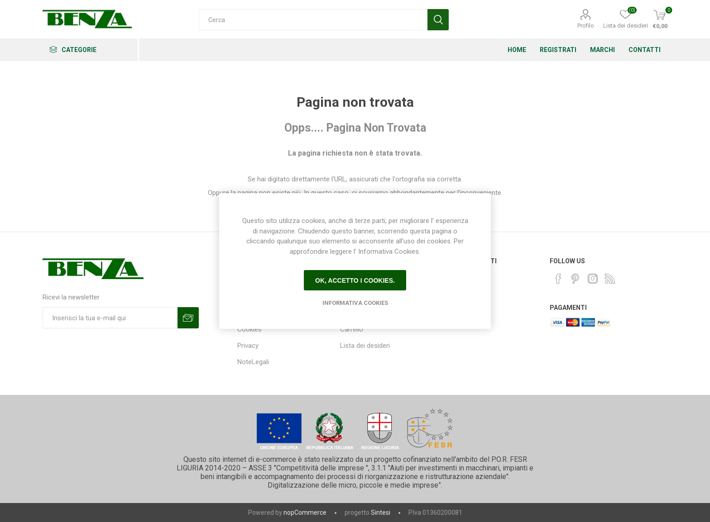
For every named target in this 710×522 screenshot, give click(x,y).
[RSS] (610, 278)
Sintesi (380, 512)
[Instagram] (592, 278)
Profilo (585, 25)
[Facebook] (558, 278)
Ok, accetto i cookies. (355, 280)
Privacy (248, 346)
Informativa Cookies (355, 302)
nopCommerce (304, 512)
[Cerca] (313, 19)
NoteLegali (253, 362)
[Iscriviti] (110, 317)
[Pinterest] (575, 278)
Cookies (249, 329)
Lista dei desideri (365, 346)
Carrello (351, 329)
